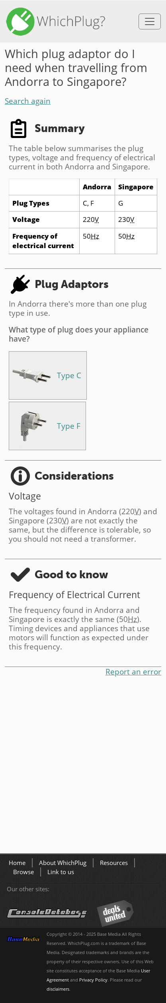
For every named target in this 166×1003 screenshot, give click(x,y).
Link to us (60, 872)
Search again (28, 100)
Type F (68, 425)
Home (17, 863)
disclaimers (58, 989)
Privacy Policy (93, 980)
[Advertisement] (83, 766)
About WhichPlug (62, 863)
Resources (114, 863)
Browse (23, 872)
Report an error (133, 671)
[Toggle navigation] (150, 21)
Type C (69, 375)
